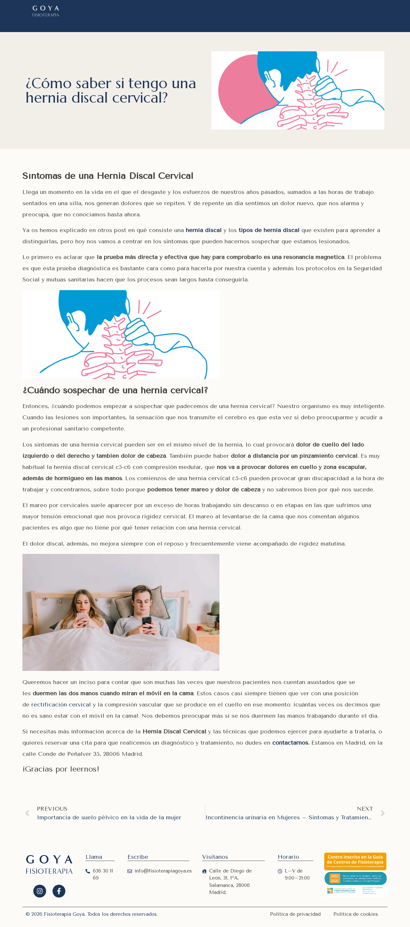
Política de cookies (355, 914)
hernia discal (204, 230)
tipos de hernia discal (269, 230)
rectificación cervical (61, 704)
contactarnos (290, 742)
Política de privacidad (295, 914)
